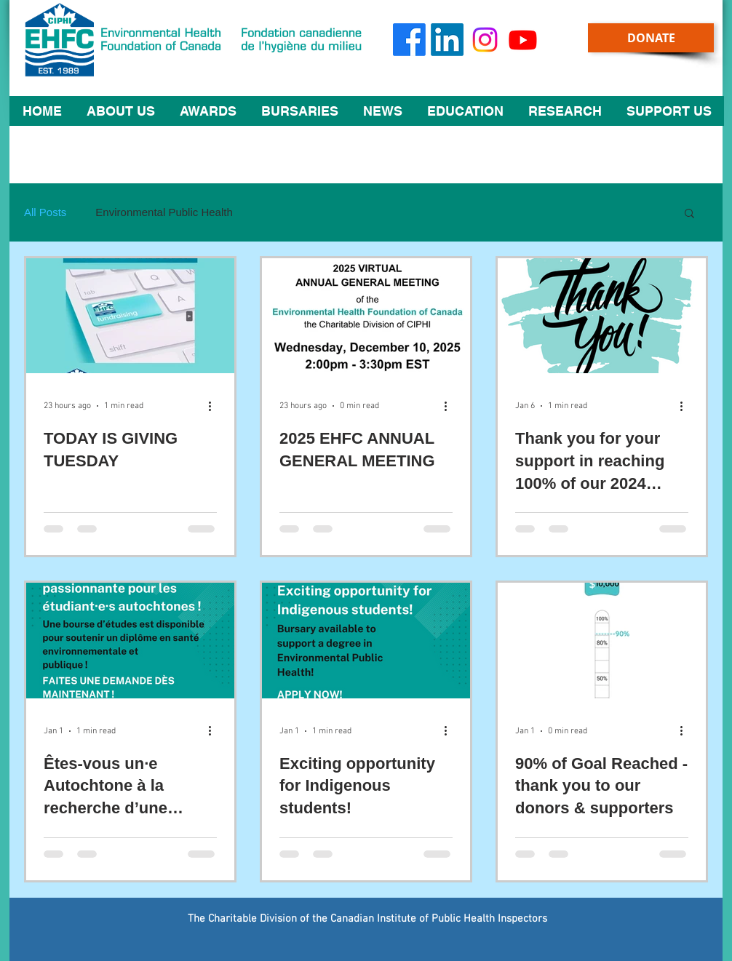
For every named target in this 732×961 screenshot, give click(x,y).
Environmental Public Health (163, 212)
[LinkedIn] (447, 39)
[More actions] (214, 406)
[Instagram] (485, 39)
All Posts (45, 212)
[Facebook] (409, 39)
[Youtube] (522, 39)
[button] (120, 111)
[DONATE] (651, 37)
